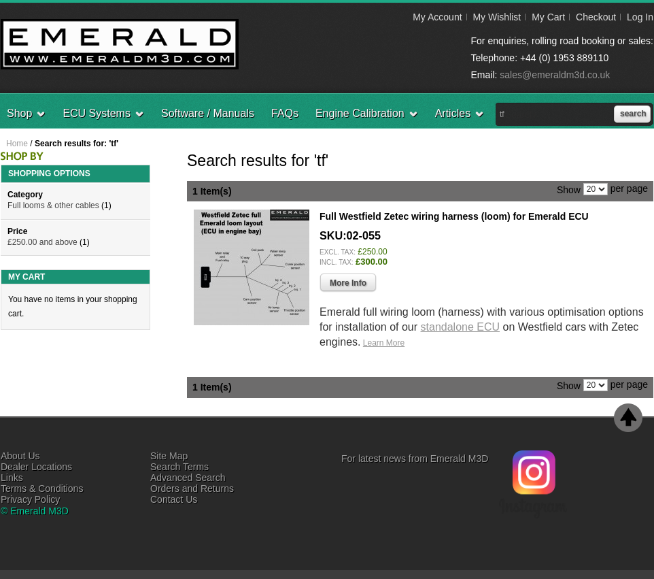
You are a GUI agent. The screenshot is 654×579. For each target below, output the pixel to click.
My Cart (548, 17)
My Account (437, 17)
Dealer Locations (36, 466)
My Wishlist (496, 17)
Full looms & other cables (53, 205)
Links (12, 477)
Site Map (169, 455)
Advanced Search (188, 477)
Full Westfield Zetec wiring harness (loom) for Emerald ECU (454, 216)
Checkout (596, 17)
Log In (640, 17)
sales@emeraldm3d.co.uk (555, 74)
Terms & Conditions (42, 488)
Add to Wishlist (620, 362)
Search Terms (179, 466)
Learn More (384, 343)
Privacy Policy (30, 499)
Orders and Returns (192, 488)
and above (42, 242)
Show (569, 189)
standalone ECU (460, 327)
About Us (20, 455)
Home (17, 143)
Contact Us (173, 499)
